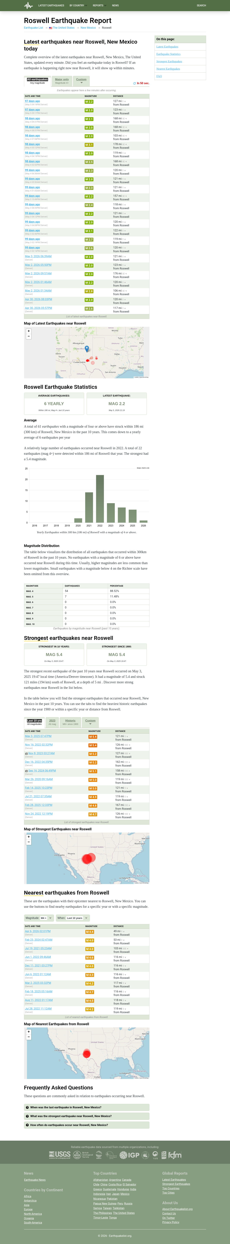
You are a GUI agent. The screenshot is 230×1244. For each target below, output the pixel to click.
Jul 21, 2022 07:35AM (38, 796)
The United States (62, 27)
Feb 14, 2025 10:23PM (38, 787)
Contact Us (169, 1213)
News (115, 5)
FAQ (159, 76)
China (104, 1184)
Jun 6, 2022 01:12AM (38, 974)
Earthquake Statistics (168, 54)
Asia (26, 1205)
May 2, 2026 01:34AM (38, 290)
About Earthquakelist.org (177, 1209)
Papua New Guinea (104, 1203)
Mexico (125, 1194)
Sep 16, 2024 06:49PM (42, 770)
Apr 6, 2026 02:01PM (38, 931)
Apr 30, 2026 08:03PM (38, 299)
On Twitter (168, 1218)
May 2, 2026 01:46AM (38, 282)
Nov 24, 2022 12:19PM (39, 813)
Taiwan (107, 1208)
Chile (96, 1184)
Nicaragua (99, 1198)
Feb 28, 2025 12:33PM (38, 805)
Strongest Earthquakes (169, 61)
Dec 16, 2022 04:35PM (39, 762)
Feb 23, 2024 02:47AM (38, 939)
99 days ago (32, 170)
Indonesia (99, 1194)
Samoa (97, 1208)
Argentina (115, 1179)
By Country (78, 5)
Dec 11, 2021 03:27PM (39, 965)
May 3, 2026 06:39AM (38, 256)
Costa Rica (115, 1184)
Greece (97, 1189)
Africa (27, 1196)
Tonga (113, 1217)
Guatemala (109, 1189)
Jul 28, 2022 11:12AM (38, 1008)
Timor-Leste (100, 1217)
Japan (116, 1194)
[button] (87, 349)
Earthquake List (33, 27)
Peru (120, 1203)
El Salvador (129, 1184)
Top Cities (168, 1192)
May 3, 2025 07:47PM (38, 736)
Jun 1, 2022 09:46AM (38, 957)
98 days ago (32, 118)
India (133, 1189)
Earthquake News (35, 1179)
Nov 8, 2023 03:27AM (42, 753)
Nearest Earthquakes (168, 68)
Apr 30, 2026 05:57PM (38, 308)
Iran (108, 1194)
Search (201, 5)
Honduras (123, 1189)
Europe (28, 1209)
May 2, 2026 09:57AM (38, 273)
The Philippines (102, 1213)
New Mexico (88, 27)
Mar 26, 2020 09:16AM (39, 779)
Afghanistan (100, 1179)
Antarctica (30, 1200)
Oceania (29, 1218)
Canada (126, 1179)
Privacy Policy (170, 1222)
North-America (33, 1213)
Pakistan (112, 1198)
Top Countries (170, 1188)
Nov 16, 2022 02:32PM (39, 744)
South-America (33, 1222)
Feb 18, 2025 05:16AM (38, 991)
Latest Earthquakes (51, 5)
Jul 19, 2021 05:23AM (38, 948)
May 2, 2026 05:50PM (38, 265)
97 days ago (32, 101)
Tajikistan (118, 1208)
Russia (128, 1203)
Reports (100, 5)
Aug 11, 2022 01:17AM (39, 1000)
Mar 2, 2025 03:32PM (38, 983)
